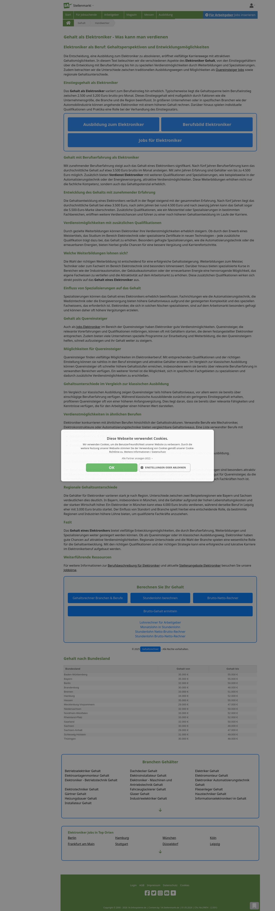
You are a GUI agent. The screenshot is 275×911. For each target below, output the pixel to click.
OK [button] (112, 467)
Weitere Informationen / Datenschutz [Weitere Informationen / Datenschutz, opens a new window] (145, 452)
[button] (137, 458)
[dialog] (137, 456)
